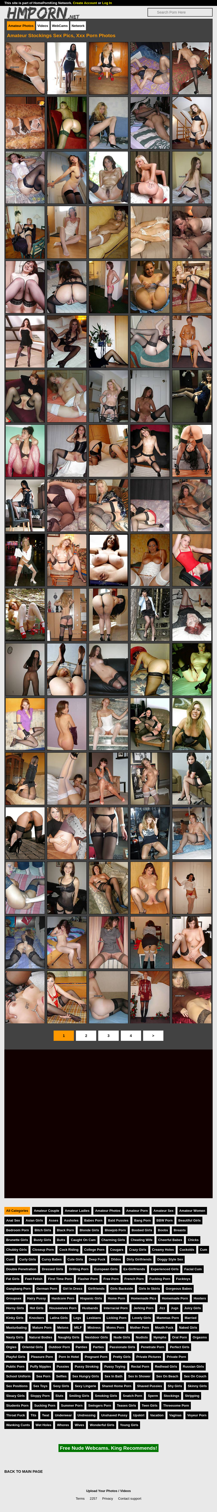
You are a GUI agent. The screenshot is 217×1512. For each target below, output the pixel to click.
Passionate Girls (122, 1347)
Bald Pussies (118, 1220)
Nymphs (159, 1337)
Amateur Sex (163, 1211)
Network (78, 26)
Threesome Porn (176, 1405)
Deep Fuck (97, 1259)
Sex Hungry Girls (85, 1376)
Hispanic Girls (91, 1298)
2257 (93, 1498)
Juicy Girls (192, 1308)
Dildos (116, 1259)
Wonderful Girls (102, 1425)
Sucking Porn (44, 1405)
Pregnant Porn (96, 1357)
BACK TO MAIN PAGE (23, 1471)
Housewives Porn (63, 1308)
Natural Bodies (40, 1337)
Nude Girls (122, 1337)
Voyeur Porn (196, 1415)
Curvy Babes (52, 1259)
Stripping (192, 1396)
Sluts (59, 1396)
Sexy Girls (61, 1386)
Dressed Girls (52, 1269)
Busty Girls (42, 1240)
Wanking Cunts (18, 1425)
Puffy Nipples (40, 1366)
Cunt (10, 1259)
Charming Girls (113, 1240)
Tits (33, 1415)
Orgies (11, 1347)
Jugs (175, 1308)
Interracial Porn (116, 1308)
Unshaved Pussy (114, 1415)
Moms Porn (115, 1327)
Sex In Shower (139, 1376)
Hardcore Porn (63, 1298)
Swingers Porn (99, 1405)
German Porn (46, 1289)
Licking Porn (117, 1318)
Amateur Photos (21, 26)
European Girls (106, 1269)
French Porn (134, 1279)
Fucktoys (183, 1279)
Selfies (61, 1376)
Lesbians (94, 1318)
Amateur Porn (137, 1211)
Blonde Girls (89, 1230)
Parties (98, 1347)
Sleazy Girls (15, 1396)
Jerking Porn (143, 1308)
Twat (45, 1415)
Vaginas (175, 1415)
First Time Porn (60, 1279)
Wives (79, 1425)
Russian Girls (193, 1366)
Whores (63, 1425)
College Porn (94, 1250)
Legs (77, 1318)
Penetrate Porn (152, 1347)
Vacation (157, 1415)
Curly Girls (27, 1259)
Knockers (36, 1318)
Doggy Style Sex (170, 1259)
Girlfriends (96, 1289)
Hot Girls (37, 1308)
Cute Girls (75, 1259)
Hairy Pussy (36, 1298)
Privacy (107, 1498)
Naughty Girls (69, 1337)
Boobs (163, 1230)
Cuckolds (187, 1250)
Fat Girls (12, 1279)
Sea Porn (43, 1376)
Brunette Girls (17, 1240)
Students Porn (17, 1405)
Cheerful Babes (170, 1240)
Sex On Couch (195, 1376)
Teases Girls (126, 1405)
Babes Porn (93, 1220)
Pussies (63, 1366)
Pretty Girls (122, 1357)
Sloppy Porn (40, 1396)
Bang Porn (142, 1220)
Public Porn (15, 1366)
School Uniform (18, 1376)
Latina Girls (59, 1318)
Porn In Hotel (69, 1357)
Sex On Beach (167, 1376)
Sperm (153, 1396)
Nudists (142, 1337)
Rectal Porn (140, 1366)
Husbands (90, 1308)
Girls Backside (121, 1289)
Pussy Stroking (86, 1366)
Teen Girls (150, 1405)
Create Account (85, 3)
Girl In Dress (72, 1289)
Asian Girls (34, 1220)
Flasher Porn (88, 1279)
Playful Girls (15, 1357)
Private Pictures (148, 1357)
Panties (81, 1347)
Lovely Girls (141, 1318)
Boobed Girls (142, 1230)
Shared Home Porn (116, 1386)
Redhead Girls (166, 1366)
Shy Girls (175, 1386)
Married (190, 1318)
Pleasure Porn (42, 1357)
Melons (62, 1327)
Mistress (94, 1327)
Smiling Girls (79, 1396)
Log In (107, 3)
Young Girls (129, 1425)
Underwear (63, 1415)
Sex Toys (40, 1386)
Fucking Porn (159, 1279)
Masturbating (16, 1327)
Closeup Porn (43, 1250)
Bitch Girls (43, 1230)
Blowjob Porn (115, 1230)
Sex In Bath (114, 1376)
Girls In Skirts (149, 1289)
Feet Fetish (34, 1279)
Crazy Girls (137, 1250)
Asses (53, 1220)
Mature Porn (42, 1327)
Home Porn (116, 1298)
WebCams (60, 26)
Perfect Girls (179, 1347)
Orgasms (200, 1337)
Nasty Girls (15, 1337)
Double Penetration (21, 1269)
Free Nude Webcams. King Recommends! (108, 1448)
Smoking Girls (106, 1396)
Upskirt (138, 1415)
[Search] (180, 12)
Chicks (193, 1240)
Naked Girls (188, 1327)
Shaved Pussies (149, 1386)
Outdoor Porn (59, 1347)
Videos (42, 26)
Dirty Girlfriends (139, 1259)
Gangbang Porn (18, 1289)
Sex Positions (17, 1386)
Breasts (180, 1230)
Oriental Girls (32, 1347)
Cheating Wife (141, 1240)
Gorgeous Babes (179, 1289)
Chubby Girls (16, 1250)
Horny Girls (15, 1308)
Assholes (71, 1220)
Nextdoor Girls (96, 1337)
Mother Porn (139, 1327)
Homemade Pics (143, 1298)
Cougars (116, 1250)
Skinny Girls (197, 1386)
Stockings (171, 1396)
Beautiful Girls (189, 1220)
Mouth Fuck (164, 1327)
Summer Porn (72, 1405)
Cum (203, 1250)
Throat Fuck (15, 1415)
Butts (61, 1240)
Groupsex (14, 1298)
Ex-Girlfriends (134, 1269)
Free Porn (111, 1279)
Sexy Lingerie (85, 1386)
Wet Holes (44, 1425)
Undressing (86, 1415)
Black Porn (65, 1230)
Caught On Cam (83, 1240)
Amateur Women (192, 1211)
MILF (78, 1327)
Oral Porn (179, 1337)
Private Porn (176, 1357)
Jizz (162, 1308)
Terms (80, 1498)
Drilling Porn (78, 1269)
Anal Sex (13, 1220)
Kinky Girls (15, 1318)
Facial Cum (193, 1269)
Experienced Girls (165, 1269)
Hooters (200, 1298)
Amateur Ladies (77, 1211)
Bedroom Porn (17, 1230)
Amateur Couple (46, 1211)
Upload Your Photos (101, 1491)
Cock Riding (68, 1250)
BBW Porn (164, 1220)
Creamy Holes (163, 1250)
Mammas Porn (167, 1318)
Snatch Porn (132, 1396)
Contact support (129, 1498)
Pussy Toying (114, 1366)
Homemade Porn (175, 1298)
